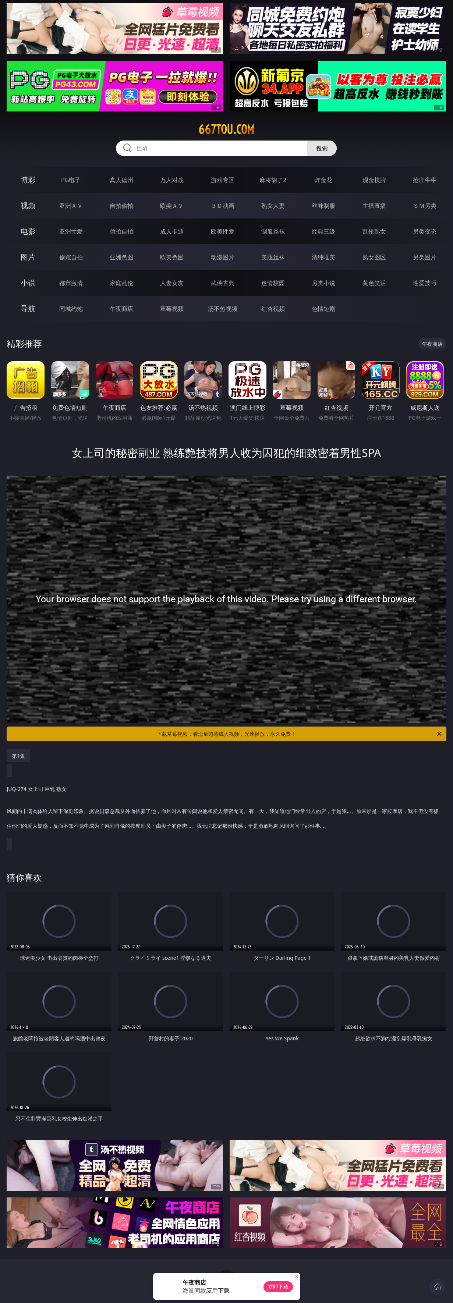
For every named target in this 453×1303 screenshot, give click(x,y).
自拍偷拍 (121, 206)
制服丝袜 (273, 231)
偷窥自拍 (71, 257)
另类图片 (424, 257)
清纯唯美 (323, 257)
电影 (28, 231)
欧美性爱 (222, 231)
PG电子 (71, 180)
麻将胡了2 (272, 180)
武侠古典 (222, 283)
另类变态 (424, 231)
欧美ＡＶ (172, 206)
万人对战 (172, 180)
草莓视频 (172, 309)
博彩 (28, 180)
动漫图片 (222, 257)
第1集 (18, 755)
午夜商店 (121, 309)
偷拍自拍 (121, 231)
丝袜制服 (323, 206)
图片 (28, 257)
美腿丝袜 (273, 257)
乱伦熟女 (374, 231)
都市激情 (71, 283)
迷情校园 (273, 283)
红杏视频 (273, 309)
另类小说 (323, 283)
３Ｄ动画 (222, 206)
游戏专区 (222, 180)
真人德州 (121, 180)
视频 (28, 205)
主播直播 (374, 206)
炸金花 (323, 180)
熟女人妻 (273, 206)
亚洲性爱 (71, 231)
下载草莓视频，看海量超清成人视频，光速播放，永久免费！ (299, 733)
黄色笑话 (374, 283)
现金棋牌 (374, 180)
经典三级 (323, 231)
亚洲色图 (121, 257)
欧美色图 (172, 257)
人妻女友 (172, 283)
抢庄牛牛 (424, 180)
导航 (28, 308)
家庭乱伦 (121, 283)
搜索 (322, 148)
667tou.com (226, 129)
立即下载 (278, 1286)
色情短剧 (323, 309)
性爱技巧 (424, 283)
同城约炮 (71, 309)
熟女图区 (374, 257)
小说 (28, 283)
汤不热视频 (222, 309)
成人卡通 (172, 231)
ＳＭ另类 (424, 206)
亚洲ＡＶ (71, 206)
